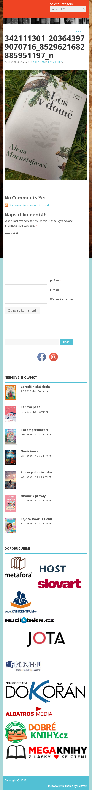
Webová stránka (61, 299)
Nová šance (30, 451)
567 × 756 (39, 62)
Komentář (11, 233)
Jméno (55, 280)
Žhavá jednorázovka (36, 472)
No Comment (41, 391)
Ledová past (30, 407)
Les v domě (55, 62)
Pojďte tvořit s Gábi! (36, 519)
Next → (80, 31)
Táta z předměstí (34, 430)
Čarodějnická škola (35, 387)
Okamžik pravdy (33, 496)
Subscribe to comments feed (29, 205)
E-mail (55, 290)
